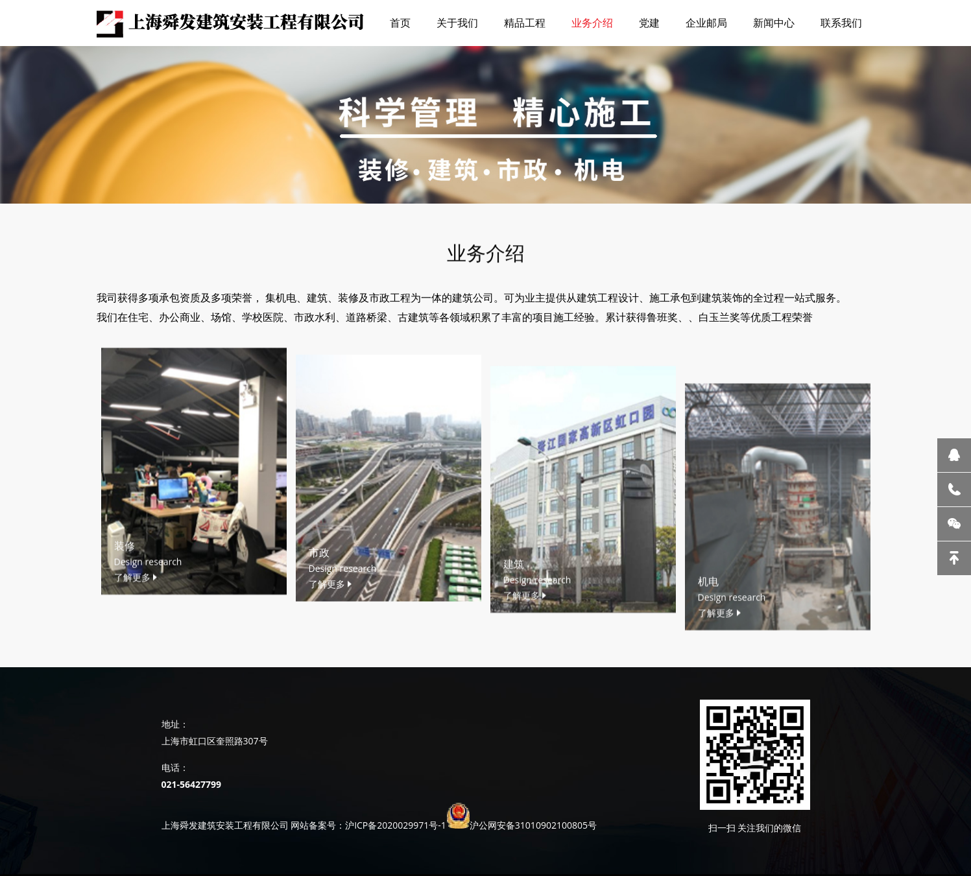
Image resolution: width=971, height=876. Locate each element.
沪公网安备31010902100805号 (533, 825)
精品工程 (524, 23)
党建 (649, 23)
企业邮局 (706, 23)
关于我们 (457, 23)
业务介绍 (592, 23)
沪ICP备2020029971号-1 (395, 825)
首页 (400, 23)
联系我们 (841, 23)
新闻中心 (774, 23)
